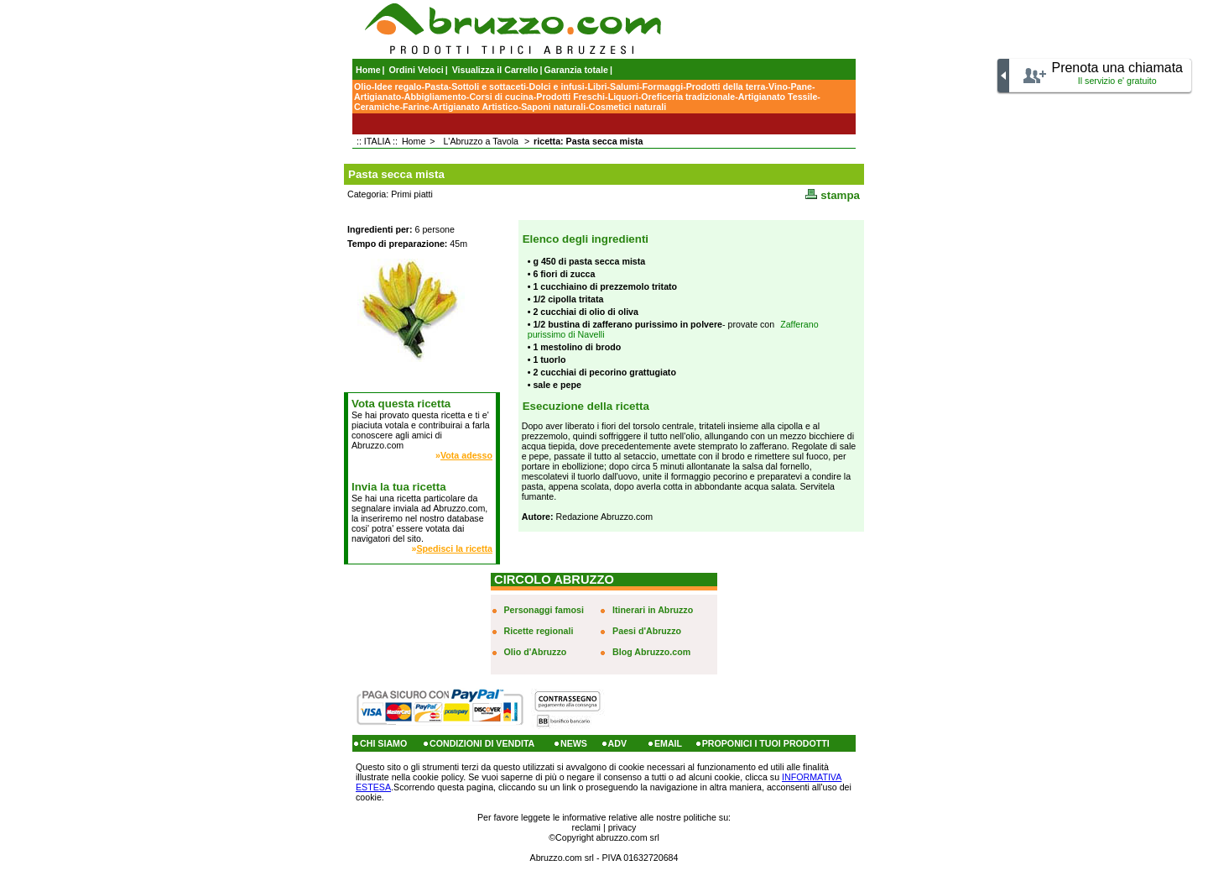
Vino (778, 86)
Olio (363, 86)
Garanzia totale (576, 70)
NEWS (573, 743)
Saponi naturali (553, 107)
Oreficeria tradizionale (688, 97)
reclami (586, 827)
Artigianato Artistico (475, 107)
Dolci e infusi (557, 86)
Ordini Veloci (416, 70)
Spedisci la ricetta (454, 548)
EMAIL (668, 743)
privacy (622, 827)
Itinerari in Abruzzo (652, 610)
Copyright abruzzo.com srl (607, 837)
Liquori (623, 97)
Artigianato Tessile (778, 97)
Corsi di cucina (501, 97)
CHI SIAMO (383, 743)
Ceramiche (377, 107)
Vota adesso (466, 455)
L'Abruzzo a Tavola (480, 141)
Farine (416, 107)
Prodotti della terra (726, 86)
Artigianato (377, 97)
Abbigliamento (435, 97)
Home (368, 70)
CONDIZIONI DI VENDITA (482, 743)
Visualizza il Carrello (495, 70)
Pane (800, 86)
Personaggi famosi (544, 610)
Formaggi (663, 86)
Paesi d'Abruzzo (646, 631)
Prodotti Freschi (570, 97)
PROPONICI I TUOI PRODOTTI (766, 743)
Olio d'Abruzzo (535, 652)
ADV (617, 743)
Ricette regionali (539, 631)
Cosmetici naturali (627, 107)
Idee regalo (397, 86)
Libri (597, 86)
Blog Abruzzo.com (651, 652)
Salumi (624, 86)
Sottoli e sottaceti (488, 86)
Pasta (436, 86)
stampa (832, 195)
